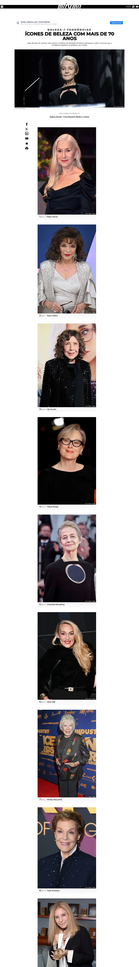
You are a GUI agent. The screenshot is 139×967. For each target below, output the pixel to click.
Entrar (128, 6)
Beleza (57, 29)
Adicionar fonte (116, 23)
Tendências (79, 29)
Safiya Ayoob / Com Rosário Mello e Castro (69, 117)
